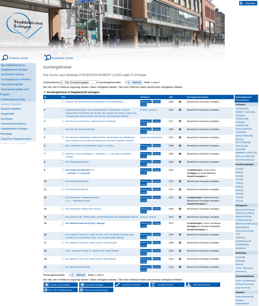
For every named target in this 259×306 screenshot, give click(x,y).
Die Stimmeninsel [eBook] (78, 267)
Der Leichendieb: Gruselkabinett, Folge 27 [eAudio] (89, 145)
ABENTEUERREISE (245, 223)
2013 (238, 169)
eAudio (239, 257)
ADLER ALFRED (243, 160)
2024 (238, 176)
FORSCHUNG (242, 220)
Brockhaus (7, 118)
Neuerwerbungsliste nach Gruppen (14, 92)
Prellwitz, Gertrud (148, 110)
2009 (238, 193)
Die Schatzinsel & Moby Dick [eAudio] (83, 209)
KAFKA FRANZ (243, 135)
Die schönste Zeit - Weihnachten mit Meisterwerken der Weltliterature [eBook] (102, 217)
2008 (238, 190)
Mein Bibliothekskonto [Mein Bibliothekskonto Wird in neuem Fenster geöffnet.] (13, 65)
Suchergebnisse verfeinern (16, 79)
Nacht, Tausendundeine (151, 137)
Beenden (251, 3)
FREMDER (241, 244)
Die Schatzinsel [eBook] (77, 189)
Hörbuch (240, 271)
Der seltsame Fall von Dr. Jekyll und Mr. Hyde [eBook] (91, 259)
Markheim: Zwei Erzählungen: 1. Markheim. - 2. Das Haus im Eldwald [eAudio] (98, 155)
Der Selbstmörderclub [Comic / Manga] (85, 223)
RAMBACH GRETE (245, 152)
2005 (238, 186)
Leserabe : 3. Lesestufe (78, 173)
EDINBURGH (242, 241)
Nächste (136, 82)
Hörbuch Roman (243, 284)
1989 (238, 183)
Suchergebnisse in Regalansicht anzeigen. (73, 92)
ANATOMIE (241, 227)
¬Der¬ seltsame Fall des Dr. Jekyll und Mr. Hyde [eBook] (92, 250)
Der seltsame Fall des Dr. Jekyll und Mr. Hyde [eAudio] (91, 242)
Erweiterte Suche (62, 58)
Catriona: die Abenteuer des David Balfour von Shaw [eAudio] (94, 101)
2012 (238, 179)
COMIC (239, 237)
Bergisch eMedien (11, 108)
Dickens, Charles (148, 217)
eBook (239, 261)
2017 (238, 201)
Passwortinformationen (13, 123)
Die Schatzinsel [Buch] (77, 170)
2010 (238, 197)
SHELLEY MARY (244, 156)
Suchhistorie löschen (12, 74)
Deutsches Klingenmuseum (16, 138)
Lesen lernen (242, 287)
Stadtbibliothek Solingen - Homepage (14, 131)
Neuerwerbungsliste (12, 84)
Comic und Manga (244, 280)
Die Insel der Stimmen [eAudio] (80, 129)
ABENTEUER (242, 216)
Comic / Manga (243, 268)
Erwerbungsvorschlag (13, 99)
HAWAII (239, 248)
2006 (238, 172)
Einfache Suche (18, 58)
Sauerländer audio (81, 200)
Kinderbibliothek (243, 296)
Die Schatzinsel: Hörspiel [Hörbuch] (82, 197)
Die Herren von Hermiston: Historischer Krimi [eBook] (90, 121)
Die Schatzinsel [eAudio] (77, 162)
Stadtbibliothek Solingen (14, 69)
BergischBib (7, 113)
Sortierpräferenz (51, 82)
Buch (238, 264)
